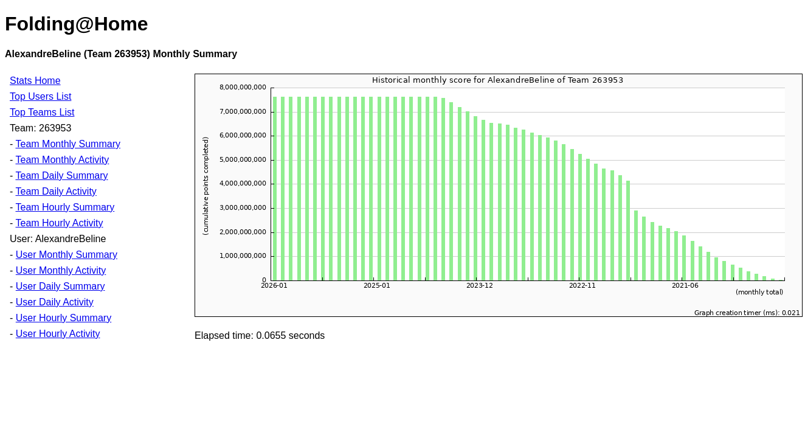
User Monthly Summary (66, 254)
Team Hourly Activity (59, 223)
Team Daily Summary (61, 175)
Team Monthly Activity (62, 160)
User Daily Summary (60, 286)
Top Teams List (42, 112)
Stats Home (35, 80)
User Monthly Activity (61, 270)
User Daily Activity (55, 302)
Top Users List (40, 96)
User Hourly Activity (58, 333)
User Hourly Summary (63, 318)
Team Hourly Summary (64, 207)
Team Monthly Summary (67, 144)
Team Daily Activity (55, 191)
